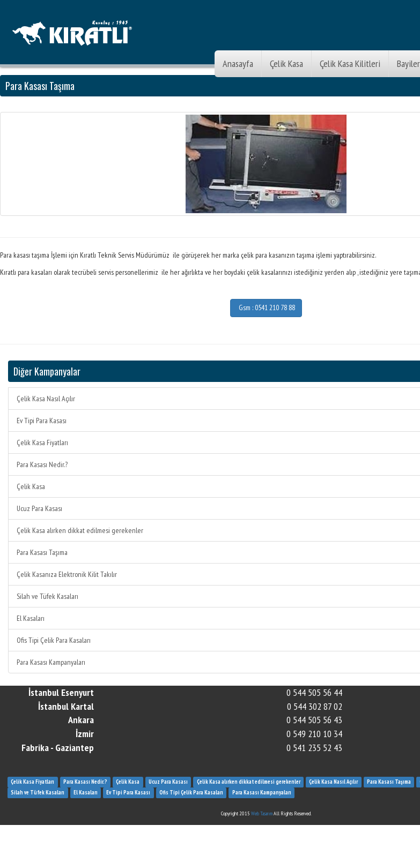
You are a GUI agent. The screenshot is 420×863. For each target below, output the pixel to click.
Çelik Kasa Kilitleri (350, 63)
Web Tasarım (261, 813)
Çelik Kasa (286, 63)
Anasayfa (238, 63)
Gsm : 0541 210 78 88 (266, 307)
